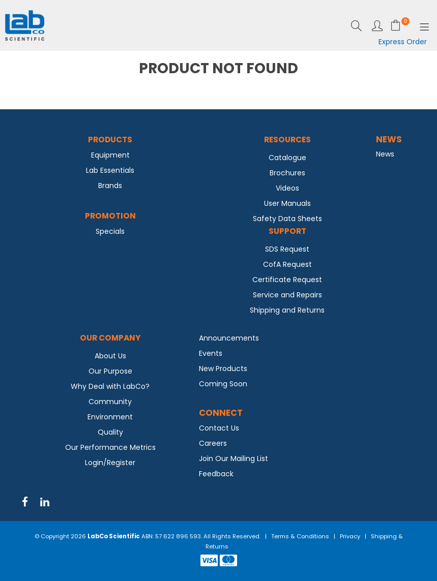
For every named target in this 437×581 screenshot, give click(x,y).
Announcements (229, 338)
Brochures (287, 173)
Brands (110, 185)
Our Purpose (110, 371)
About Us (110, 356)
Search (356, 25)
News (385, 154)
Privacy (350, 536)
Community (110, 401)
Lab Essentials (110, 170)
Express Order (402, 41)
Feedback (216, 474)
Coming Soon (223, 384)
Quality (110, 432)
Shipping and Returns (287, 310)
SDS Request (287, 249)
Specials (110, 231)
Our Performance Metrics (110, 447)
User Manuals (287, 203)
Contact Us (219, 428)
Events (210, 353)
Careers (213, 443)
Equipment (110, 155)
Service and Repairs (287, 295)
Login (377, 25)
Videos (287, 188)
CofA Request (287, 264)
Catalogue (287, 157)
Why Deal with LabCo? (110, 386)
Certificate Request (287, 279)
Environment (110, 417)
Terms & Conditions (300, 536)
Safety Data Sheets (287, 218)
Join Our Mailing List (233, 458)
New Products (223, 368)
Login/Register (110, 462)
